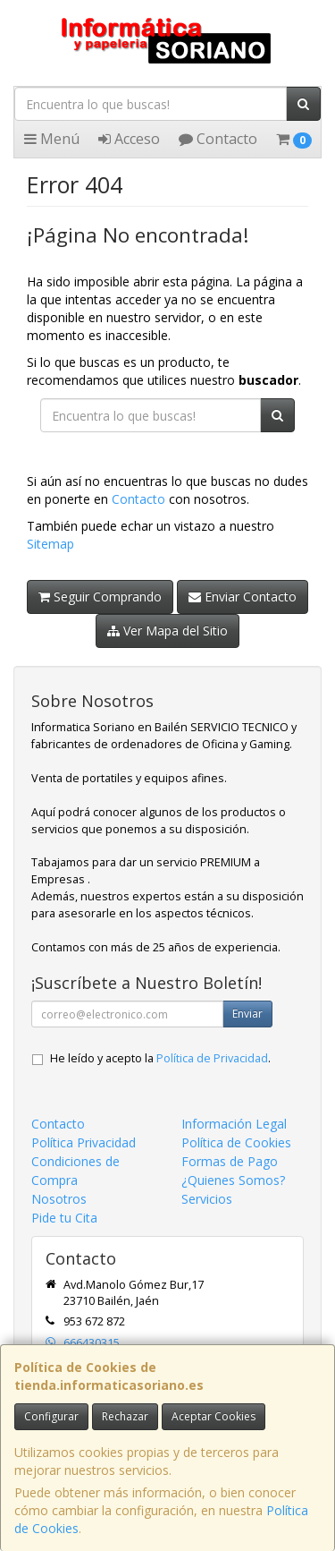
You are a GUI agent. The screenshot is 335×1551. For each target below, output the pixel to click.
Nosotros (59, 1198)
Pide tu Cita (64, 1217)
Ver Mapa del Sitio (167, 630)
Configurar (51, 1416)
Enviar (247, 1013)
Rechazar (125, 1416)
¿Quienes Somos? (233, 1180)
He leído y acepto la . (160, 1058)
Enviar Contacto (242, 596)
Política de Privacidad (212, 1058)
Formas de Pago (229, 1161)
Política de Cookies (236, 1142)
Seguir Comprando (100, 596)
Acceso (129, 139)
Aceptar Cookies (213, 1416)
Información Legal (234, 1123)
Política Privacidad (83, 1142)
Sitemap (50, 543)
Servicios (206, 1198)
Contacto (218, 139)
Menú (52, 139)
